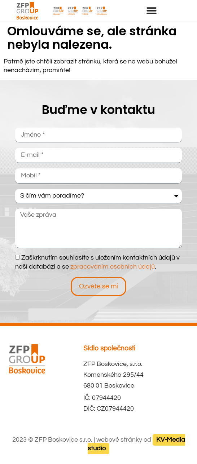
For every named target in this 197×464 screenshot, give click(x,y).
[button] (152, 11)
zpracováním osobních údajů (112, 267)
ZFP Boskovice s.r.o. (63, 440)
